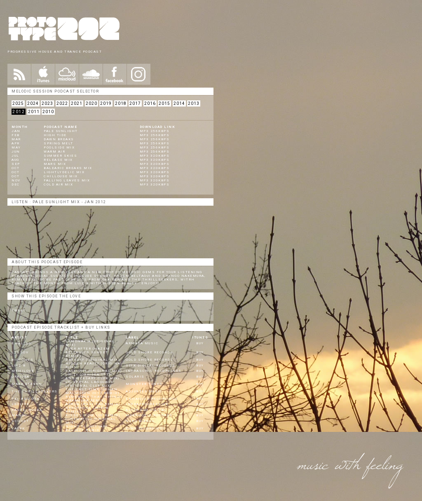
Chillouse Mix (61, 176)
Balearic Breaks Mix (68, 168)
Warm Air (54, 151)
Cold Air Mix (58, 184)
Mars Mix (55, 164)
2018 (121, 103)
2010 (48, 111)
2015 (164, 103)
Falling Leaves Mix (67, 180)
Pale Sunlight (61, 131)
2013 (193, 103)
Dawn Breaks (59, 139)
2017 (135, 103)
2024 (33, 103)
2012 (18, 111)
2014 (179, 103)
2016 (150, 103)
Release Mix (58, 160)
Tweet (19, 310)
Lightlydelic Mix (64, 172)
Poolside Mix (59, 147)
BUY (200, 343)
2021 (76, 103)
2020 (91, 103)
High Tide (55, 135)
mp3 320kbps (155, 156)
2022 (62, 103)
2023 (47, 103)
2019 (106, 103)
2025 (18, 103)
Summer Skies (60, 156)
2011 (34, 111)
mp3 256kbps (155, 131)
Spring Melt (58, 143)
